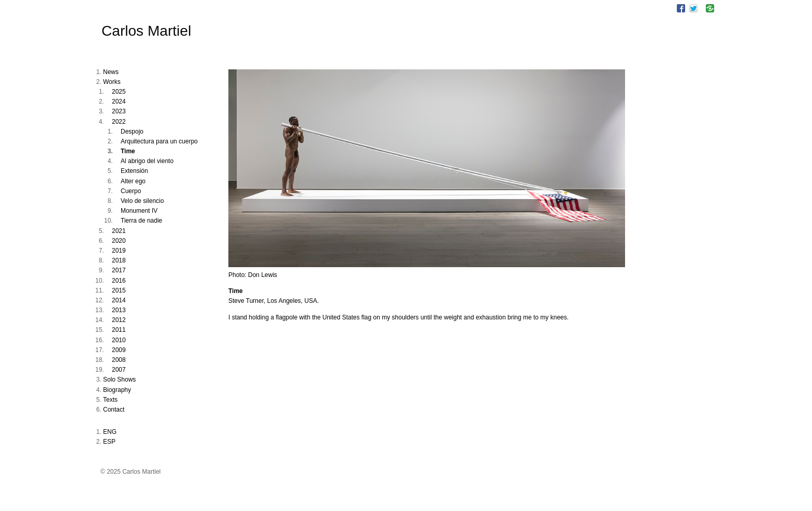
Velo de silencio (142, 201)
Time (128, 151)
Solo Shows (119, 379)
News (111, 72)
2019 (119, 250)
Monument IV (139, 210)
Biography (117, 389)
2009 (119, 350)
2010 (119, 340)
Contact (113, 409)
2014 (119, 300)
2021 (119, 231)
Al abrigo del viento (147, 161)
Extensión (134, 170)
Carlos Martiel (146, 31)
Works (112, 81)
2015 (119, 290)
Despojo (132, 131)
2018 (119, 260)
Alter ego (133, 181)
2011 (119, 329)
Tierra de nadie (141, 220)
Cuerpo (131, 191)
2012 (119, 320)
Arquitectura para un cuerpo (159, 141)
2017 (119, 270)
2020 (119, 240)
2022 (119, 121)
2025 (119, 91)
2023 (119, 111)
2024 (119, 101)
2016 (119, 280)
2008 (119, 359)
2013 (119, 310)
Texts (110, 399)
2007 (119, 369)
